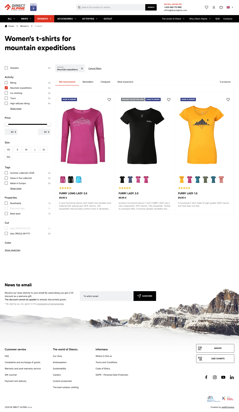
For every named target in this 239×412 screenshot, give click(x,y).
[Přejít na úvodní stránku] (21, 7)
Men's (26, 18)
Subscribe (147, 296)
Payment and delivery (16, 381)
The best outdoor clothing (66, 387)
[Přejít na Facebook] (206, 377)
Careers (57, 374)
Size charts (218, 358)
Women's (44, 18)
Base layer (30, 213)
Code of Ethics (103, 368)
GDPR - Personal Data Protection (112, 374)
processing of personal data (50, 304)
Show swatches (12, 250)
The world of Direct (173, 18)
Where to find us (104, 356)
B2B (218, 18)
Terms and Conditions (106, 362)
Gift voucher (11, 374)
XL (44, 149)
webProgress (228, 407)
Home (11, 26)
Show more (15, 108)
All (11, 18)
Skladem (30, 68)
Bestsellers (88, 81)
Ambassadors (59, 362)
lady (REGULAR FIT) (30, 233)
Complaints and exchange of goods (22, 362)
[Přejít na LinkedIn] (231, 377)
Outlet (108, 18)
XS (8, 149)
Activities (90, 18)
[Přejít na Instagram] (214, 377)
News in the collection (30, 178)
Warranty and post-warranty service (23, 368)
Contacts (227, 18)
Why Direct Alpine (200, 18)
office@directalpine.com (175, 10)
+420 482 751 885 (173, 7)
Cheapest (105, 81)
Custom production (62, 381)
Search (151, 7)
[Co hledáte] (113, 7)
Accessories (66, 18)
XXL (9, 157)
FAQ (7, 356)
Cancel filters (94, 68)
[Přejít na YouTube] (223, 377)
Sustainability (59, 368)
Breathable (30, 203)
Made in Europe (30, 183)
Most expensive (125, 81)
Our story (57, 356)
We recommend (67, 81)
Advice (218, 348)
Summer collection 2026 (30, 173)
